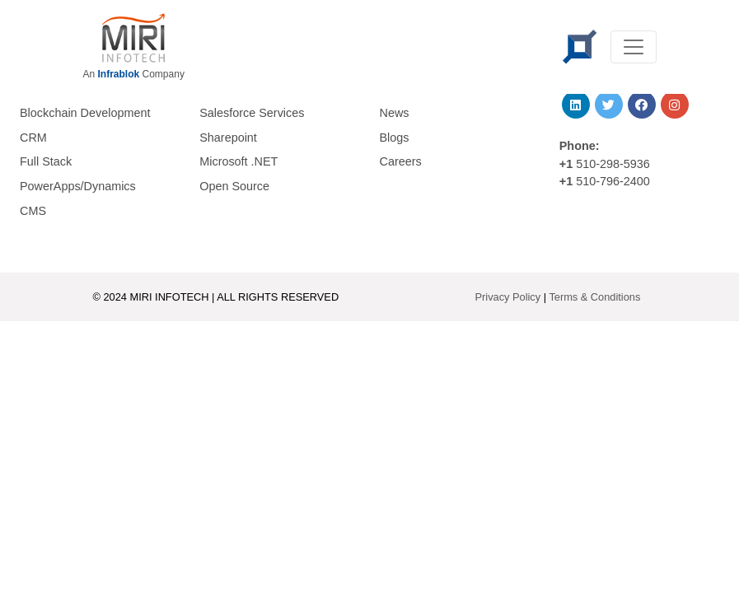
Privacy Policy (508, 297)
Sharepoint (228, 137)
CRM (33, 137)
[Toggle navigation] (633, 46)
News (394, 112)
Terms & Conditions (594, 297)
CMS (33, 210)
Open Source (234, 186)
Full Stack (46, 161)
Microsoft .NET (238, 161)
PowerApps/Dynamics (78, 186)
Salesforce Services (251, 112)
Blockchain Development (85, 112)
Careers (401, 161)
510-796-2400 (613, 181)
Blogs (394, 137)
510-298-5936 (611, 163)
